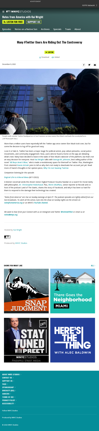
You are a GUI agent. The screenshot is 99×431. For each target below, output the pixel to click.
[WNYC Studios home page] (21, 12)
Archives (45, 29)
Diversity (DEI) (9, 390)
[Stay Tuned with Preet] (26, 340)
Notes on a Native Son (26, 29)
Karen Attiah (23, 165)
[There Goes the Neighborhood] (72, 291)
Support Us (33, 22)
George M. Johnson (61, 159)
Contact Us (8, 377)
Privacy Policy (9, 400)
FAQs (5, 384)
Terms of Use (8, 397)
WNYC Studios (21, 243)
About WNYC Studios (11, 374)
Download (44, 57)
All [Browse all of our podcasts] (93, 265)
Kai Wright (39, 159)
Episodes (6, 29)
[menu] (3, 12)
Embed (55, 57)
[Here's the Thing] (72, 340)
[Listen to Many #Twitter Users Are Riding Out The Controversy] (49, 52)
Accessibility (8, 403)
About (78, 29)
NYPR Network (89, 5)
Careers (6, 393)
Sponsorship (8, 387)
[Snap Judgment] (26, 291)
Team (68, 29)
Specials (57, 29)
